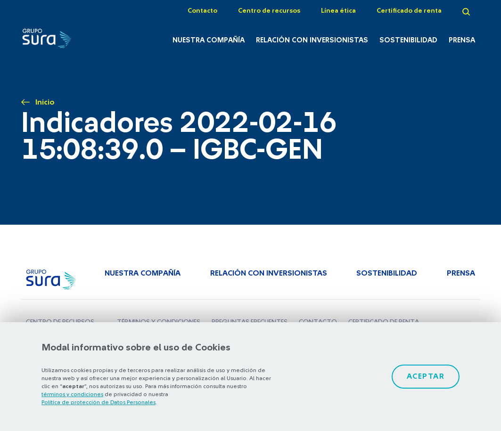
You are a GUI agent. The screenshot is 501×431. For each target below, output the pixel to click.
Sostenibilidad (408, 40)
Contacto (202, 11)
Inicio (45, 102)
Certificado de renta (409, 11)
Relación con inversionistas (312, 40)
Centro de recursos (269, 11)
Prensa (462, 40)
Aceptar (426, 376)
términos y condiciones (72, 394)
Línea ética (338, 11)
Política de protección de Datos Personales (98, 402)
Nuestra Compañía (208, 40)
